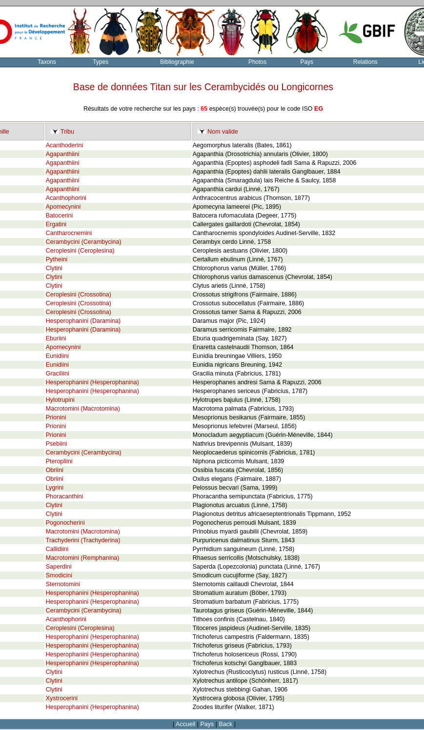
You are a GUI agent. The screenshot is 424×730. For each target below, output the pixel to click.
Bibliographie (177, 62)
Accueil (185, 724)
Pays (306, 62)
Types (100, 62)
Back (226, 724)
